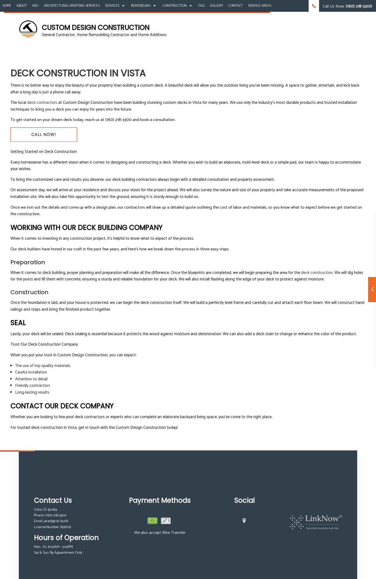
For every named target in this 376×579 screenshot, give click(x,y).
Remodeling (141, 6)
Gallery (216, 6)
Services (112, 6)
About (21, 6)
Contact (235, 6)
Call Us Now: (340, 6)
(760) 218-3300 (55, 515)
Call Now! (43, 134)
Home (7, 6)
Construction (174, 6)
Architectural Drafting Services (72, 6)
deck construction (317, 272)
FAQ (201, 6)
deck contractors (42, 102)
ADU (35, 6)
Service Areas (259, 6)
